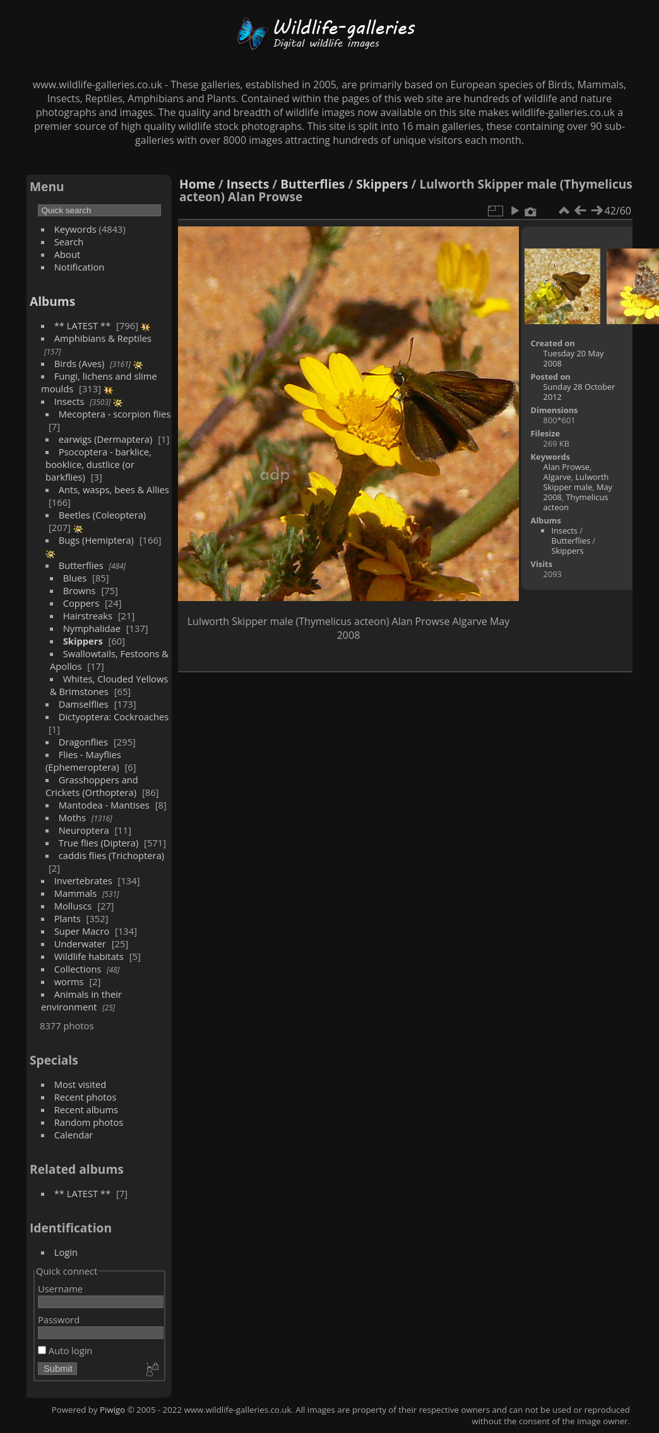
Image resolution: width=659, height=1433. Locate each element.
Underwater (80, 943)
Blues (75, 577)
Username (60, 1288)
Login (66, 1252)
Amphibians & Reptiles (102, 338)
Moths (72, 817)
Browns (79, 590)
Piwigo (112, 1409)
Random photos (89, 1122)
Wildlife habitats (89, 956)
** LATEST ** (82, 325)
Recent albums (86, 1109)
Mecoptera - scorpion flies (115, 413)
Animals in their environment (81, 1000)
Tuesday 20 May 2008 (573, 358)
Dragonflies (83, 741)
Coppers (81, 603)
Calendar (73, 1134)
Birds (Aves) (79, 363)
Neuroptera (84, 830)
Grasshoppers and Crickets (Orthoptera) (91, 785)
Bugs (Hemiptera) (96, 540)
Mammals (75, 893)
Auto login (65, 1350)
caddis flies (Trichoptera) (111, 855)
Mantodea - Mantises (104, 804)
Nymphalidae (92, 628)
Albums (52, 301)
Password (59, 1319)
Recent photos (85, 1097)
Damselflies (84, 704)
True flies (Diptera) (99, 842)
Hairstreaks (87, 615)
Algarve (557, 477)
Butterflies (81, 565)
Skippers (83, 641)
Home (197, 183)
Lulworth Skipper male (576, 482)
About (67, 254)
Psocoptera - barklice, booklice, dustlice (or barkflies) (98, 464)
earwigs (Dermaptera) (106, 439)
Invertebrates (83, 880)
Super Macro (82, 931)
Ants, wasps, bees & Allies (114, 489)
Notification (79, 266)
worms (69, 981)
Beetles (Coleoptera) (102, 514)
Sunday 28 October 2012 (579, 391)
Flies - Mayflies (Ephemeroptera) (83, 760)
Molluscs (73, 905)
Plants (67, 918)
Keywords (75, 229)
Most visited (80, 1084)
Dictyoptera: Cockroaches (114, 716)
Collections (78, 968)
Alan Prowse (566, 466)
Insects (69, 401)
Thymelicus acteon (576, 502)
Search (69, 241)
